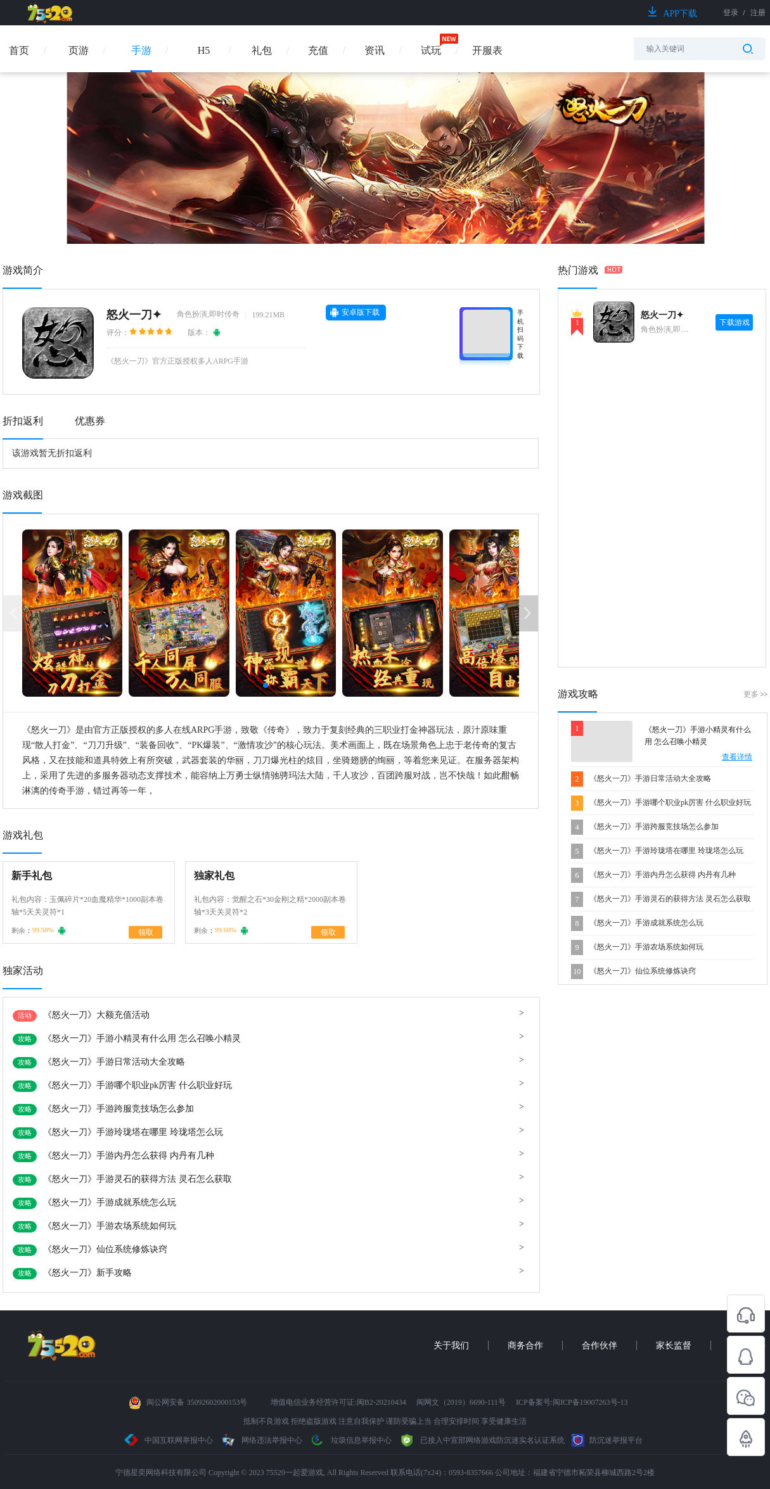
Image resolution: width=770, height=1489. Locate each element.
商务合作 (525, 1345)
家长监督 (673, 1345)
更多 (755, 694)
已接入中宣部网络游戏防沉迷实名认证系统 (482, 1440)
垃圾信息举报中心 (350, 1440)
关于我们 (451, 1345)
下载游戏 (734, 322)
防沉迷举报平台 (607, 1440)
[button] (265, 685)
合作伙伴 (599, 1345)
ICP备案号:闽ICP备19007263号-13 (572, 1402)
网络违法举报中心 (262, 1440)
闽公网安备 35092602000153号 (196, 1402)
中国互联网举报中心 (169, 1440)
